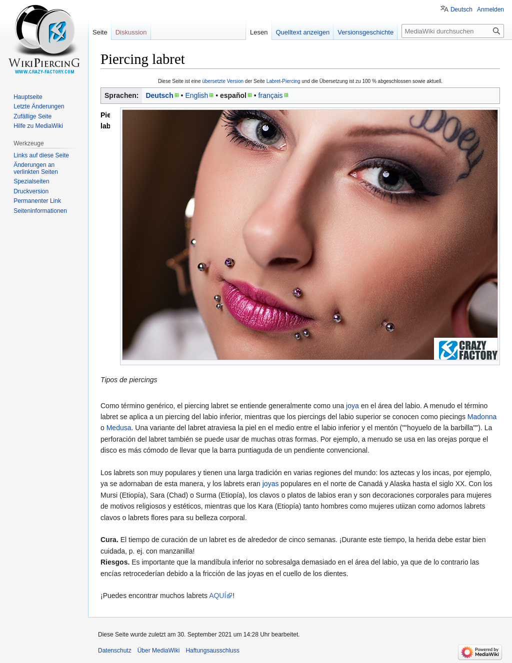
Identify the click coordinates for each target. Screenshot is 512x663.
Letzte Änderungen (39, 106)
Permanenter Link (37, 200)
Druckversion (31, 191)
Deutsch (159, 95)
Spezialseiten (31, 181)
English (196, 95)
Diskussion (131, 32)
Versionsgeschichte (366, 32)
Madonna (482, 417)
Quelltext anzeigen (303, 32)
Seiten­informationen (40, 210)
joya (352, 406)
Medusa (119, 428)
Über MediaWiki (159, 650)
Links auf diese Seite (41, 155)
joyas (270, 484)
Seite (100, 32)
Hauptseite (28, 96)
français (270, 95)
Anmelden (490, 9)
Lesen (259, 32)
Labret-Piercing (283, 81)
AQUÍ (217, 596)
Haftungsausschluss (212, 650)
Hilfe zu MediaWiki (38, 125)
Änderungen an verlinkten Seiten (36, 168)
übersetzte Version (223, 81)
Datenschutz (115, 650)
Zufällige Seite (33, 116)
